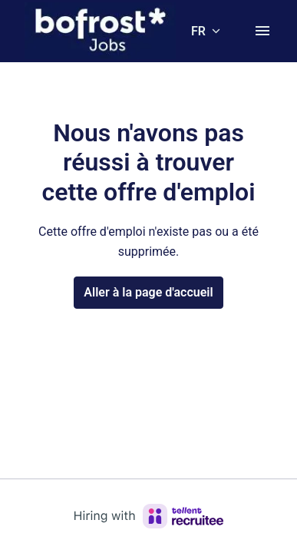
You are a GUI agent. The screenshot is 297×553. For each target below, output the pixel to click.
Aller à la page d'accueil (148, 292)
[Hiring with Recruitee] (148, 516)
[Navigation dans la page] (262, 30)
